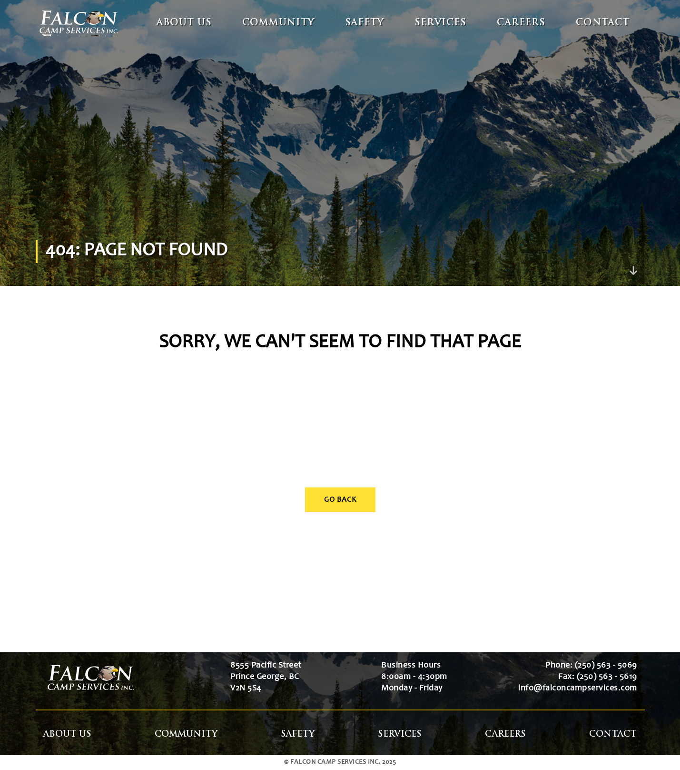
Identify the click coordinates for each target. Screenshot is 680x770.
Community (278, 23)
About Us (184, 23)
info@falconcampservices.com (577, 688)
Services (440, 23)
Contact (603, 23)
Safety (364, 23)
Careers (521, 23)
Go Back (340, 500)
